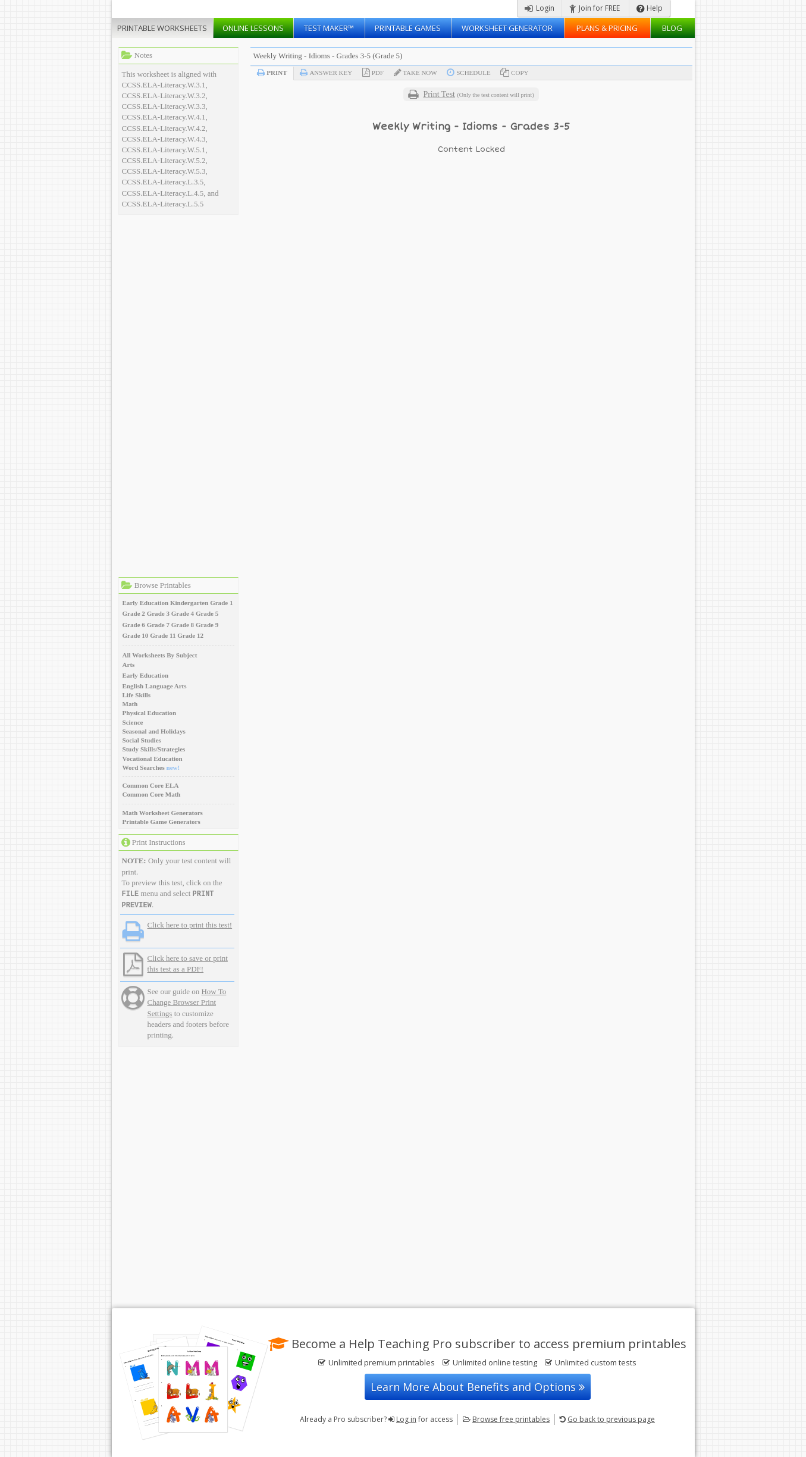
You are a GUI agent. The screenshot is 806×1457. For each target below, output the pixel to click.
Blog (672, 28)
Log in (406, 1419)
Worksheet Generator (507, 28)
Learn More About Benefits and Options (478, 1387)
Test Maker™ (329, 28)
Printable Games (408, 28)
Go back (611, 1419)
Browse (511, 1419)
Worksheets (162, 28)
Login (539, 8)
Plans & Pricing (607, 28)
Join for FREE (594, 8)
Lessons (253, 28)
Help (649, 8)
